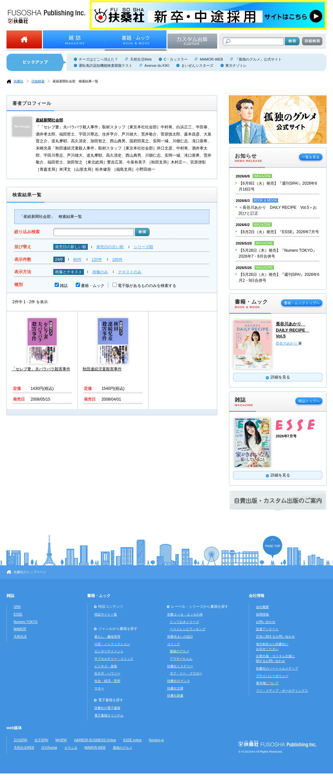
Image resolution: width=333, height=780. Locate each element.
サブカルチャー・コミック (113, 658)
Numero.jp (156, 740)
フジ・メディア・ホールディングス (282, 690)
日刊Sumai (49, 747)
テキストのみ (129, 272)
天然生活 (20, 636)
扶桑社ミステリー (180, 666)
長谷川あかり (287, 343)
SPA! (17, 607)
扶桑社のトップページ (30, 572)
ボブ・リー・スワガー (186, 673)
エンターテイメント (109, 651)
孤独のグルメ (179, 651)
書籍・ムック (92, 285)
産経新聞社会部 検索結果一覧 (75, 81)
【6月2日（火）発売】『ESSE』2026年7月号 (279, 232)
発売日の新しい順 (70, 247)
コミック (173, 644)
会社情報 (256, 595)
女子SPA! (41, 740)
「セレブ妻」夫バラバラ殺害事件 (41, 369)
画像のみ (100, 272)
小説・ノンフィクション (112, 644)
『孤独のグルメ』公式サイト (258, 59)
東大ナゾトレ (236, 65)
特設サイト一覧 (105, 614)
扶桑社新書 (175, 695)
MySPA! (61, 740)
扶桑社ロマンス (178, 681)
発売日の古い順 (110, 247)
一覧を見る (311, 157)
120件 (97, 259)
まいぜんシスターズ (197, 65)
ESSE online (132, 740)
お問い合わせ (265, 622)
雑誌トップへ (309, 401)
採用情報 (262, 614)
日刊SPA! (20, 740)
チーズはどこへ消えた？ (98, 59)
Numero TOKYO (26, 622)
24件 (59, 259)
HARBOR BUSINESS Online (95, 740)
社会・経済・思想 (107, 681)
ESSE (18, 614)
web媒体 (14, 728)
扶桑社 (18, 81)
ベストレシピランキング (188, 629)
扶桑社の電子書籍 (107, 708)
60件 (77, 259)
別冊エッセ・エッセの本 (185, 614)
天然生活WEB (24, 747)
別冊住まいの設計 (180, 636)
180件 (117, 259)
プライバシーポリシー (272, 676)
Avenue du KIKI (156, 65)
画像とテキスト (68, 272)
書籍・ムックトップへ (302, 303)
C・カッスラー (176, 59)
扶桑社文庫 (175, 688)
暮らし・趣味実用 (107, 636)
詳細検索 (38, 81)
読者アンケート (267, 629)
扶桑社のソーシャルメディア (277, 668)
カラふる (70, 747)
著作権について (267, 683)
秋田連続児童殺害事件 (102, 369)
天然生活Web (141, 59)
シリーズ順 (143, 247)
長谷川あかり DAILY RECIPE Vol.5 (292, 329)
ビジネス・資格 (105, 666)
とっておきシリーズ (184, 622)
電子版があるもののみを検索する (147, 285)
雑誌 (64, 285)
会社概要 (262, 607)
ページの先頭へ (272, 547)
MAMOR (20, 629)
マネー (99, 688)
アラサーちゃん (181, 658)
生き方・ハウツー (107, 673)
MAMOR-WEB (211, 59)
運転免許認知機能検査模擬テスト (105, 65)
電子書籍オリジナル (109, 715)
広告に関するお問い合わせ (275, 636)
